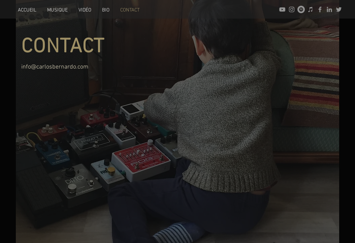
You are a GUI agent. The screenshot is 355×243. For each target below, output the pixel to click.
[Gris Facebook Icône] (320, 9)
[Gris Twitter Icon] (339, 9)
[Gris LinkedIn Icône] (329, 9)
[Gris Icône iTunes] (310, 9)
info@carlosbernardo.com (54, 67)
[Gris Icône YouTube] (282, 9)
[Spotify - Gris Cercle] (301, 9)
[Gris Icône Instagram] (291, 9)
